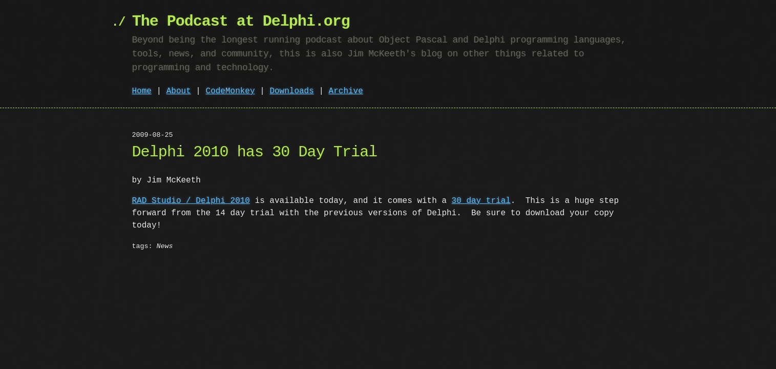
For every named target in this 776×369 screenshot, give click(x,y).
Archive (346, 91)
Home (142, 91)
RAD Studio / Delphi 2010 (191, 201)
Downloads (291, 91)
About (178, 91)
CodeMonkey (230, 91)
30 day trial (481, 201)
